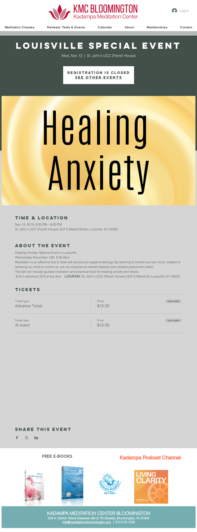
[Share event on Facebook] (17, 437)
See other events (98, 77)
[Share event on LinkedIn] (36, 437)
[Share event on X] (27, 437)
